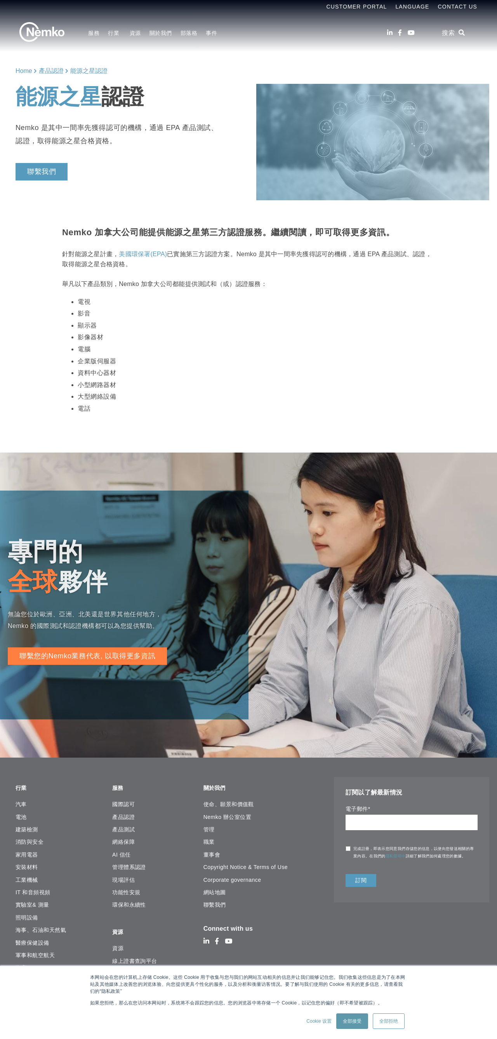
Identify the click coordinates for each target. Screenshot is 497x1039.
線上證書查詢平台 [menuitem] (134, 954)
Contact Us (457, 6)
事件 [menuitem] (211, 33)
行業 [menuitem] (114, 33)
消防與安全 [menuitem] (29, 839)
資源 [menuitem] (135, 33)
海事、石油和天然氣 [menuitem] (41, 927)
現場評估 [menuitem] (123, 876)
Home (24, 71)
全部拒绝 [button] (388, 1021)
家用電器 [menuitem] (27, 851)
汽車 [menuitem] (21, 801)
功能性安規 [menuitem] (126, 889)
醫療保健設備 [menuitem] (32, 939)
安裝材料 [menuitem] (27, 864)
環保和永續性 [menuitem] (129, 902)
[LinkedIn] (390, 32)
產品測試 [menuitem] (123, 826)
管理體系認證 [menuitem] (129, 864)
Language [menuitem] (412, 6)
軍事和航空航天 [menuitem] (35, 952)
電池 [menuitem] (21, 813)
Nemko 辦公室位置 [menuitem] (227, 813)
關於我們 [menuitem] (160, 33)
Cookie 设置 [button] (319, 1021)
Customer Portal (356, 6)
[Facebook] (400, 32)
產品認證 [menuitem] (123, 813)
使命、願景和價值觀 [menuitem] (228, 801)
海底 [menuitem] (21, 964)
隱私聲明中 (396, 856)
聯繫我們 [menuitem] (214, 902)
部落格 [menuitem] (189, 33)
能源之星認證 (89, 71)
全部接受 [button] (352, 1021)
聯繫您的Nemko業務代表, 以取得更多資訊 (87, 656)
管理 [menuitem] (209, 826)
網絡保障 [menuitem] (123, 839)
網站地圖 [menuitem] (214, 889)
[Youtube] (411, 32)
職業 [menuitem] (209, 839)
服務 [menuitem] (93, 33)
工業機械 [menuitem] (27, 876)
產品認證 (51, 71)
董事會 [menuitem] (211, 851)
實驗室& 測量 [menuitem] (32, 902)
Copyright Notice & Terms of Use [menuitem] (245, 864)
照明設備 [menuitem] (27, 914)
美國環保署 (134, 254)
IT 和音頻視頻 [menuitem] (33, 889)
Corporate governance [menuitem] (232, 876)
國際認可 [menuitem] (123, 801)
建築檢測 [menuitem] (27, 826)
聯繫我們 (41, 171)
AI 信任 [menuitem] (121, 851)
